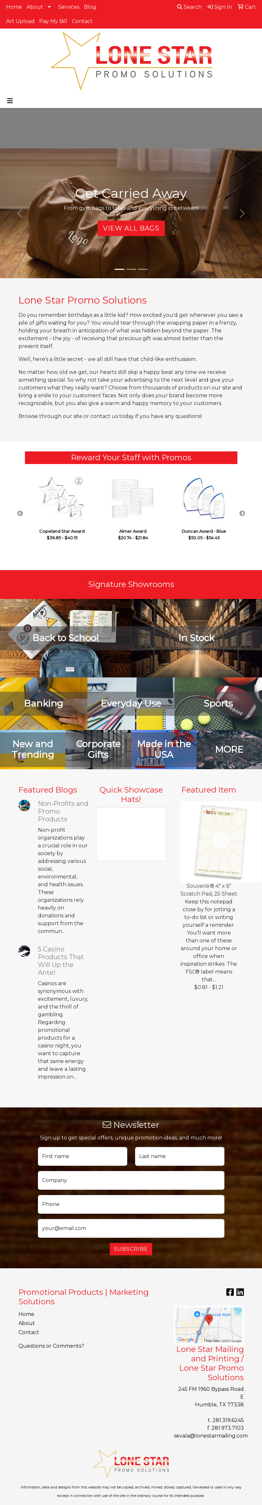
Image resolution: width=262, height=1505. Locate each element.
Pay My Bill (53, 21)
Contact (82, 21)
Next (242, 513)
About (35, 7)
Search (189, 7)
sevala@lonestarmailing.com (211, 1436)
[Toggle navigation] (10, 100)
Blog (90, 7)
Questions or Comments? (51, 1346)
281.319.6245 (228, 1420)
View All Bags (131, 228)
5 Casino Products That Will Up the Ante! (61, 960)
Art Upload (20, 21)
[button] (19, 213)
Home (14, 7)
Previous (20, 513)
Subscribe (131, 1249)
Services (68, 7)
